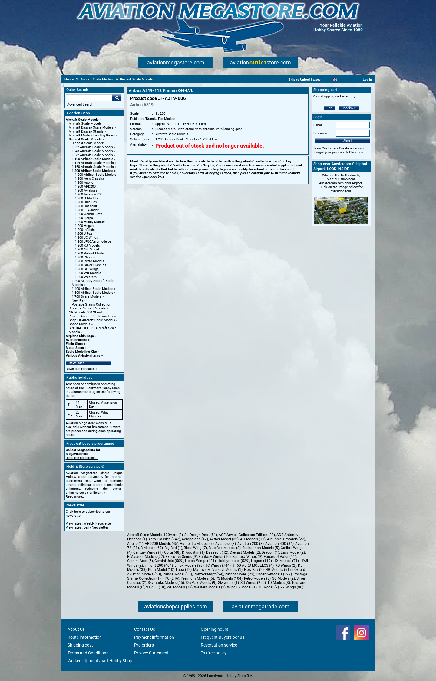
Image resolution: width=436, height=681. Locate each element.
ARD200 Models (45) (161, 544)
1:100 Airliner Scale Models (92, 159)
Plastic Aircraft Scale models (91, 316)
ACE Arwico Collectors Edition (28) (247, 535)
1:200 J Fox (83, 234)
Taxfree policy (213, 652)
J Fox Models (165, 119)
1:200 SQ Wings (87, 269)
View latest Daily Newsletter (87, 527)
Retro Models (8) (257, 578)
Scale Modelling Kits (81, 352)
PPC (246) (170, 578)
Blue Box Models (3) (225, 548)
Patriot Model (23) (239, 574)
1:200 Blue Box (86, 202)
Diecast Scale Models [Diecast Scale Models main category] (88, 143)
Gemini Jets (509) (168, 561)
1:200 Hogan (84, 226)
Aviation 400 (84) (279, 544)
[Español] (342, 80)
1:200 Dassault (86, 206)
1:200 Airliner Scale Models (92, 171)
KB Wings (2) (285, 565)
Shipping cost (80, 645)
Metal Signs (75, 348)
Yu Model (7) (268, 587)
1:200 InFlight (85, 230)
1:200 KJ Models (87, 245)
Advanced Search (80, 104)
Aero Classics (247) (164, 539)
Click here (356, 152)
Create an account (353, 148)
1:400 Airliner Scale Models (92, 289)
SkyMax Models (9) (201, 583)
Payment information (154, 637)
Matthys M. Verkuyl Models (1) (218, 570)
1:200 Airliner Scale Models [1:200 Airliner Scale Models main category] (95, 175)
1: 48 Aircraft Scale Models (92, 151)
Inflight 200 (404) (158, 565)
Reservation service (219, 645)
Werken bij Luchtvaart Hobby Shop (100, 660)
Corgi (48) (172, 552)
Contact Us (144, 629)
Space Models (79, 324)
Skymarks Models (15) (166, 583)
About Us (76, 629)
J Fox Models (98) (189, 565)
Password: (321, 133)
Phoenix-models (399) (274, 574)
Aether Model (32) (224, 539)
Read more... (75, 497)
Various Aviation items (83, 356)
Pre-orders (144, 645)
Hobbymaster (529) (233, 561)
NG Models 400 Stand (85, 312)
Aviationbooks (76, 340)
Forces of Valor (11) (280, 557)
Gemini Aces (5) (140, 561)
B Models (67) (151, 548)
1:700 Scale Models (86, 297)
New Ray (78, 301)
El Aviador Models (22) (145, 557)
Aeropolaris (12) (195, 539)
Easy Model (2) (293, 552)
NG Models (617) (279, 570)
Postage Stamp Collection (91, 304)
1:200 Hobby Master (90, 222)
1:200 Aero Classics (90, 179)
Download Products (80, 369)
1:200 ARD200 (85, 186)
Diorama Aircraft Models (87, 308)
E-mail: (318, 125)
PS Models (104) (229, 578)
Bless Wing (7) (195, 548)
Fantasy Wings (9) (247, 557)
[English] (335, 80)
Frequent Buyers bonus (222, 637)
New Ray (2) (254, 570)
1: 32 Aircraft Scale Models (92, 147)
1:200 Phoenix (85, 257)
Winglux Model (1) (242, 587)
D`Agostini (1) (193, 552)
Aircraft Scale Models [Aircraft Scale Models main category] (85, 124)
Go (116, 97)
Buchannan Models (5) (260, 548)
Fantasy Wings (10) (215, 557)
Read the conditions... (82, 458)
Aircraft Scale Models (82, 120)
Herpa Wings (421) (200, 561)
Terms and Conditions (88, 652)
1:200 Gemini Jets (88, 214)
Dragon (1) (270, 552)
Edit (329, 108)
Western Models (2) (210, 587)
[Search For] (89, 97)
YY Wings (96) (291, 587)
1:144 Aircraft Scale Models (93, 163)
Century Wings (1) (148, 552)
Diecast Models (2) (245, 552)
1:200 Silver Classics (90, 265)
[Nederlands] (327, 80)
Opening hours (214, 629)
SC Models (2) (283, 578)
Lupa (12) (184, 570)
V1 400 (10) (155, 587)
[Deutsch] (350, 80)
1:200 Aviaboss (86, 190)
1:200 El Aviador (87, 210)
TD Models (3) (278, 583)
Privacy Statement (151, 652)
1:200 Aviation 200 (88, 194)
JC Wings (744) (218, 565)
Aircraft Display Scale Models (91, 127)
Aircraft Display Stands (86, 131)
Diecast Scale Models (85, 139)
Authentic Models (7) (197, 544)
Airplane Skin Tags (80, 336)
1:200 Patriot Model (89, 253)
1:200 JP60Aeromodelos (93, 242)
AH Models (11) (253, 539)
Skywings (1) (228, 583)
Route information (85, 637)
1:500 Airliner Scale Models (92, 293)
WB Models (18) (180, 587)
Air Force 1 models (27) (286, 539)
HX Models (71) (286, 561)
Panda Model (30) (177, 574)
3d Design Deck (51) (200, 535)
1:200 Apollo (84, 183)
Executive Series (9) (181, 557)
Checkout (349, 108)
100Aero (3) (173, 535)
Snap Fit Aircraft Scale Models (92, 320)
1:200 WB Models (88, 273)
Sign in (348, 140)
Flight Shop (74, 344)
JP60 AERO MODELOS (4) (253, 565)
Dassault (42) (217, 552)
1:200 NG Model (87, 249)
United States (310, 80)
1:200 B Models (86, 198)
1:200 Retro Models (89, 261)
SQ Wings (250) (253, 583)
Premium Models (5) (197, 578)
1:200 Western (86, 277)
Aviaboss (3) (225, 544)
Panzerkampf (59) (208, 574)
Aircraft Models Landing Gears (92, 135)
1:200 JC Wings (86, 238)
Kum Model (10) (161, 570)
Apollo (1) (135, 544)
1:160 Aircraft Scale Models (93, 167)
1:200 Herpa (84, 218)
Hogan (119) (261, 561)
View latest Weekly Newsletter (89, 523)
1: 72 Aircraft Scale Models (92, 155)
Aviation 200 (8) (250, 544)
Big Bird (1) (173, 548)
